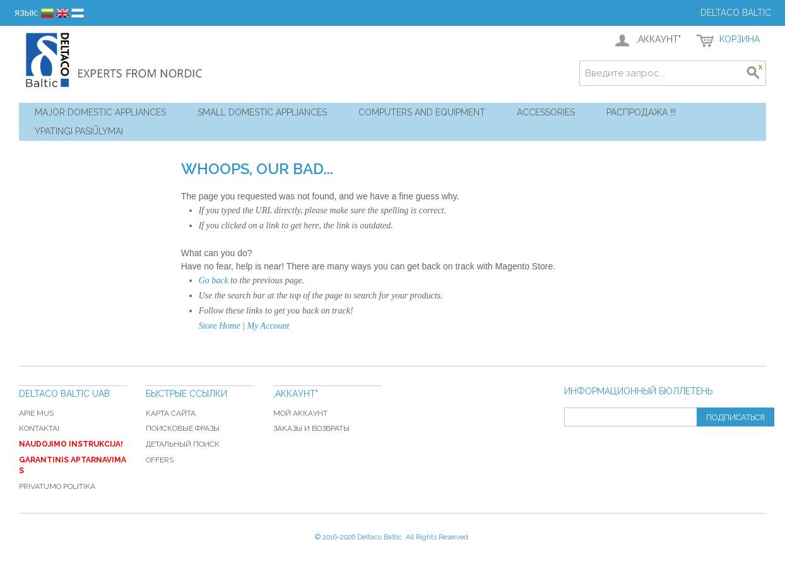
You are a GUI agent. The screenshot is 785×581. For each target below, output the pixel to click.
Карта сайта (171, 413)
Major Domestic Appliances (100, 112)
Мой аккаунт (300, 413)
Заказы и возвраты (311, 428)
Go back (213, 280)
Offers (160, 459)
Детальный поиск (183, 444)
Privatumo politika (57, 486)
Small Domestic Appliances (262, 112)
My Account (268, 326)
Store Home (219, 326)
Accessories (546, 112)
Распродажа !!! (641, 112)
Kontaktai (39, 428)
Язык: (26, 13)
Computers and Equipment (421, 112)
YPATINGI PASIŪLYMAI (79, 131)
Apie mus (36, 413)
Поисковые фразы (183, 428)
